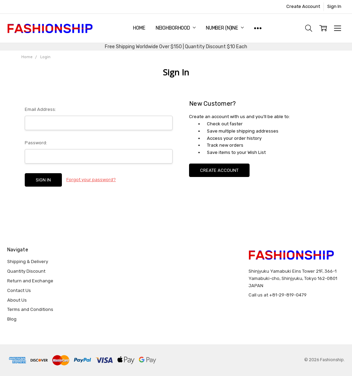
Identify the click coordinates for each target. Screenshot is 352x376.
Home (139, 28)
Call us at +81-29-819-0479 (278, 294)
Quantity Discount (26, 271)
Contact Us (19, 290)
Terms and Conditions (30, 309)
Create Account (303, 6)
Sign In (334, 6)
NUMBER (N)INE (225, 28)
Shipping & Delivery (27, 261)
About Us (17, 300)
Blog (11, 319)
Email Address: (40, 109)
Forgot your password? (91, 179)
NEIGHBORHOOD (176, 28)
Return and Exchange (30, 280)
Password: (36, 142)
